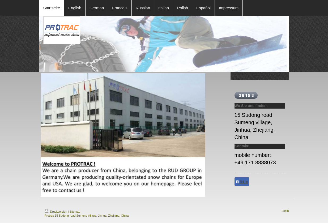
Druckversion (56, 211)
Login (285, 210)
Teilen (242, 182)
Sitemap (75, 211)
